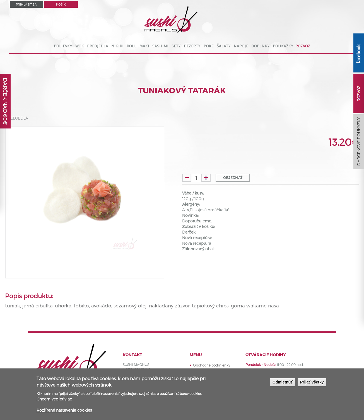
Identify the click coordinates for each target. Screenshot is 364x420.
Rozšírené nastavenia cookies (64, 410)
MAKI (144, 45)
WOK (79, 45)
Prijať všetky (312, 382)
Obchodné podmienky (211, 365)
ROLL (131, 45)
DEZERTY (192, 45)
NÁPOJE (241, 45)
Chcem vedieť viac (54, 399)
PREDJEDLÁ (97, 45)
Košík (61, 4)
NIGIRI (117, 45)
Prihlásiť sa (26, 4)
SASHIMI (160, 45)
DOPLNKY (260, 45)
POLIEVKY (63, 45)
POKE (209, 45)
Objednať (233, 177)
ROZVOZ (302, 45)
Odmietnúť (283, 382)
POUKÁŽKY (283, 45)
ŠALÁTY (224, 45)
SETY (176, 45)
